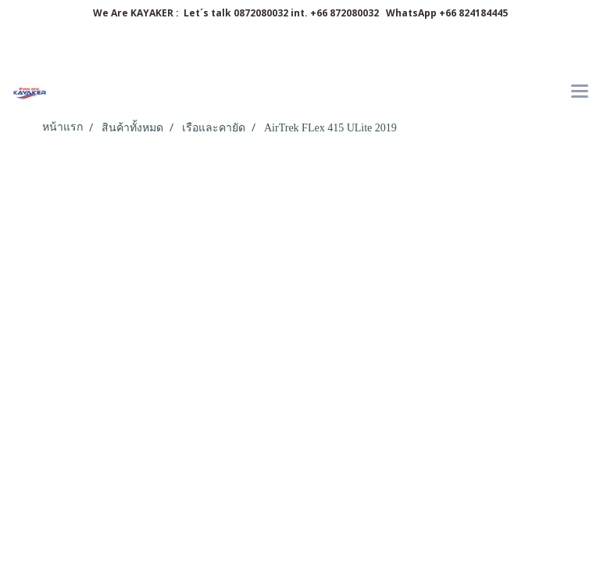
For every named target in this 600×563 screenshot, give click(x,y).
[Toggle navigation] (579, 92)
